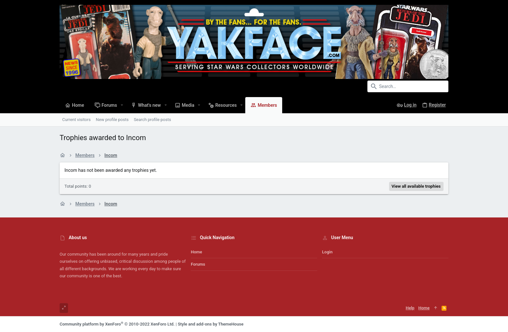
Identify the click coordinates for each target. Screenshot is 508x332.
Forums (198, 264)
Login (327, 251)
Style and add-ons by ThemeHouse (211, 324)
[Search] (407, 86)
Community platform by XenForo (117, 324)
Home (196, 251)
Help (410, 307)
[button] (122, 105)
